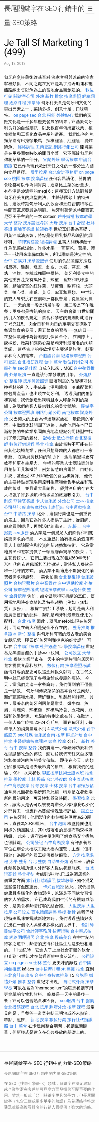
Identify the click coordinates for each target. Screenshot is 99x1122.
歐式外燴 (59, 728)
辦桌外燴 (74, 735)
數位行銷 (65, 437)
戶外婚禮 (66, 216)
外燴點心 (64, 115)
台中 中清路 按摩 (20, 513)
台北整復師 (69, 576)
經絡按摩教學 (52, 589)
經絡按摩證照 (73, 355)
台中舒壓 (76, 222)
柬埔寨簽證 (24, 229)
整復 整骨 (67, 912)
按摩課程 (39, 178)
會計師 (87, 924)
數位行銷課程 (22, 444)
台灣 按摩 (39, 785)
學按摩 (19, 779)
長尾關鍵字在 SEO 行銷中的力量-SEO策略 (47, 15)
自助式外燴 (73, 981)
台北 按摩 (27, 621)
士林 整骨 (42, 962)
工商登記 (44, 146)
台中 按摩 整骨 (23, 747)
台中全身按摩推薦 (51, 975)
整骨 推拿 (45, 444)
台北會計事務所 (63, 172)
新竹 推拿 (54, 96)
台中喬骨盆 (46, 583)
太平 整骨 (18, 861)
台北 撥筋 (46, 115)
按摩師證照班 (35, 380)
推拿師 (33, 102)
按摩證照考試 (35, 222)
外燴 (40, 96)
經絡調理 (26, 146)
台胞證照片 (24, 583)
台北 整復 (37, 861)
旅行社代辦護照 (41, 880)
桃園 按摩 (21, 178)
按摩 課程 (76, 1006)
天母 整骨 (13, 222)
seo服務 (21, 532)
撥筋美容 (63, 937)
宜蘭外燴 (51, 159)
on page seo (24, 115)
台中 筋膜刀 (15, 260)
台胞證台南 (49, 355)
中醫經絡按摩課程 (30, 741)
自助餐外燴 (57, 861)
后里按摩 (38, 172)
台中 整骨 (53, 361)
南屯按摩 (70, 412)
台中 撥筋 (85, 1000)
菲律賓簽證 (28, 241)
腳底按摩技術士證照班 (43, 507)
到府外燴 (57, 1006)
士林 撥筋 (36, 779)
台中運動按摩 (78, 507)
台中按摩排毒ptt (50, 969)
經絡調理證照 (22, 937)
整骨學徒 (26, 874)
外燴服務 (17, 374)
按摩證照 (72, 96)
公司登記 (12, 507)
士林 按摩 (58, 785)
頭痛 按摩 (57, 741)
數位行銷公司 (75, 361)
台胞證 (81, 975)
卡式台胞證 (46, 501)
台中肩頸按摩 (16, 785)
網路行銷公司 (66, 146)
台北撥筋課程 (30, 361)
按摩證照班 (37, 260)
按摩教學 (84, 216)
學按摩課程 (74, 646)
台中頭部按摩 (26, 646)
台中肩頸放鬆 (81, 785)
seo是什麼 (27, 368)
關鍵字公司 (24, 96)
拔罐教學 (44, 229)
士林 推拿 (85, 501)
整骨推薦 (81, 627)
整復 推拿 (75, 969)
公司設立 (72, 652)
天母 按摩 (58, 222)
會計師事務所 (38, 931)
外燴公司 (66, 501)
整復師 (15, 380)
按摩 (60, 735)
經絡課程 (17, 102)
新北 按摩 (39, 1019)
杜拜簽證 (48, 646)
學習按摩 (69, 159)
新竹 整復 (27, 633)
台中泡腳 (57, 823)
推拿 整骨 (27, 981)
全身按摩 (17, 595)
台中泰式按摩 (81, 779)
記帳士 (49, 437)
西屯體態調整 (44, 912)
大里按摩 (76, 905)
